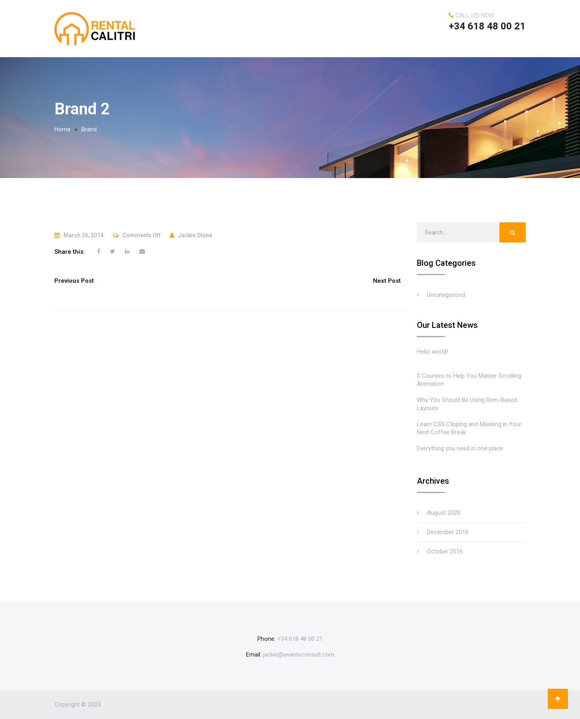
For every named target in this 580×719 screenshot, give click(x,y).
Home (62, 129)
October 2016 (445, 551)
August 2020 (443, 512)
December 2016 (447, 532)
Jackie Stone (195, 235)
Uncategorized (446, 294)
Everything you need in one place (460, 448)
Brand (89, 129)
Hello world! (432, 351)
